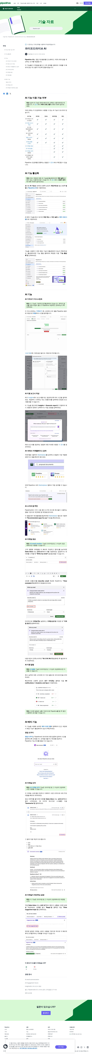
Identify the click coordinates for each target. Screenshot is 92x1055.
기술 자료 (5, 36)
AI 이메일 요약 (29, 151)
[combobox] (74, 3)
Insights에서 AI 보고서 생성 (33, 986)
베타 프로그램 (46, 726)
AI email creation (36, 543)
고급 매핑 (28, 353)
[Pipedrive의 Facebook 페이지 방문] (78, 1047)
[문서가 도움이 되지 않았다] (34, 967)
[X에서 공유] (10, 94)
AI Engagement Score (31, 983)
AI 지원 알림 (29, 148)
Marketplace (42, 455)
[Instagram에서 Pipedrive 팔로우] (81, 1047)
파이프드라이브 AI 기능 (20, 36)
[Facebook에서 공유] (4, 94)
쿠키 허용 (61, 1047)
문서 (36, 104)
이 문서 (51, 162)
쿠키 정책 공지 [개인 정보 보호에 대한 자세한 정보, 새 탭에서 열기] (23, 1048)
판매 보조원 (28, 993)
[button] (5, 1046)
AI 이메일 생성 (29, 146)
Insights (31, 397)
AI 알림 (32, 669)
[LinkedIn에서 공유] (7, 94)
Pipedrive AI (11, 36)
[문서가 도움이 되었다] (26, 967)
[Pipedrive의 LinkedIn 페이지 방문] (88, 1047)
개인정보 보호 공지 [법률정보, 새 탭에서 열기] (32, 1048)
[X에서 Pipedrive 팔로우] (84, 1047)
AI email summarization (32, 979)
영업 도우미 (29, 137)
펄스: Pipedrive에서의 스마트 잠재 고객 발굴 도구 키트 (41, 989)
